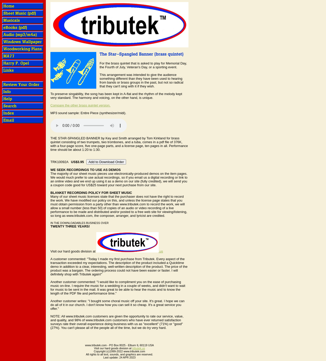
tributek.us (138, 348)
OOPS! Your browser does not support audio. (88, 125)
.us (129, 251)
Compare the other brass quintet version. (80, 105)
